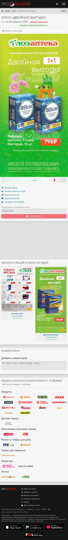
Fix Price (8, 445)
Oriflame (25, 466)
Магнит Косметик (8, 466)
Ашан (25, 407)
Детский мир (8, 423)
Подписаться (34, 216)
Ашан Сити (42, 407)
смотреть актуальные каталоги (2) (34, 25)
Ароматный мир (59, 407)
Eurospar (59, 402)
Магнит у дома (25, 402)
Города (25, 502)
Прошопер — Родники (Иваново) (15, 4)
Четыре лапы (8, 455)
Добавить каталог (29, 492)
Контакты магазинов (30, 499)
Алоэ (14, 11)
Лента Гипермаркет (8, 402)
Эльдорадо (8, 434)
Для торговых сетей (30, 505)
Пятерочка (8, 397)
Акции (7, 11)
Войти (64, 11)
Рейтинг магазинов (30, 495)
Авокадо (25, 413)
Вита (8, 477)
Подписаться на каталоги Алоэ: (15, 207)
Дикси (25, 397)
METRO (42, 397)
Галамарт (25, 445)
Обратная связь (28, 489)
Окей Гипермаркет (59, 397)
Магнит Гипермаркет (42, 402)
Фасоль (8, 413)
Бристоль (8, 407)
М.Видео (25, 434)
